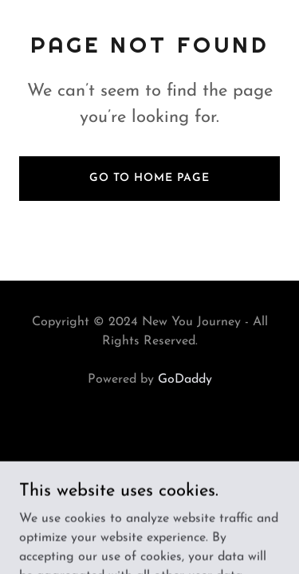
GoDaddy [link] (185, 379)
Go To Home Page (149, 178)
